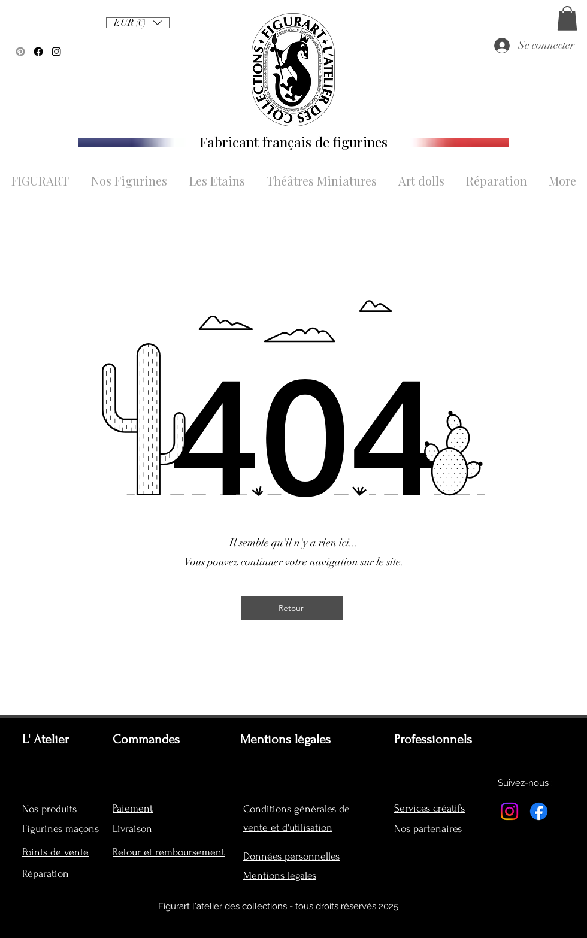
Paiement (133, 808)
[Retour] (292, 608)
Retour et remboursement (169, 852)
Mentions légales (279, 875)
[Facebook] (38, 52)
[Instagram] (509, 811)
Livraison (132, 828)
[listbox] (138, 22)
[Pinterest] (20, 52)
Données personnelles (291, 856)
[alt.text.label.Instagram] (56, 52)
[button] (567, 18)
